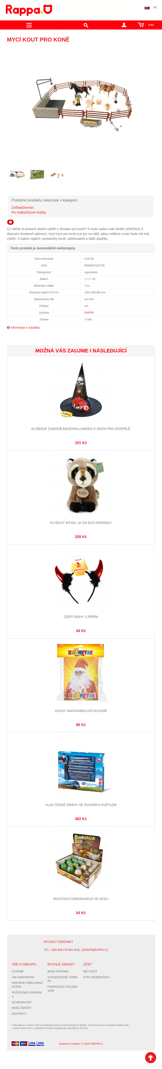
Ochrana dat (22, 1002)
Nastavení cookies (69, 1043)
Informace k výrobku (25, 327)
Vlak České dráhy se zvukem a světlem (81, 805)
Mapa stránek (58, 971)
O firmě (17, 971)
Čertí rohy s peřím (81, 617)
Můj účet (90, 971)
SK (155, 7)
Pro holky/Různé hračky (29, 212)
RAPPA (89, 312)
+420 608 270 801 (62, 950)
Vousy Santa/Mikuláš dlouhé (81, 711)
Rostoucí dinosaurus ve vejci (80, 899)
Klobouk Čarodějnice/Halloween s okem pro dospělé (80, 429)
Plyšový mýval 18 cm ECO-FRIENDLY (81, 523)
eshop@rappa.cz (95, 950)
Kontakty (19, 1013)
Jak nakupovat (23, 977)
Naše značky (22, 1008)
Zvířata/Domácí (23, 207)
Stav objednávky (96, 977)
